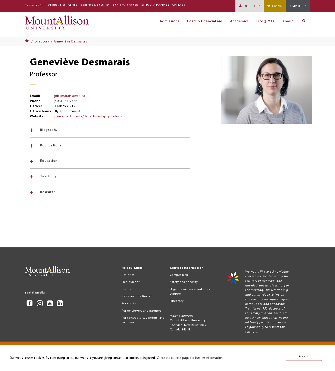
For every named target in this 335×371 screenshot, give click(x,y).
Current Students (62, 5)
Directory (252, 6)
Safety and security (184, 282)
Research (48, 192)
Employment (131, 282)
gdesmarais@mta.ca (69, 96)
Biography (49, 130)
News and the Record (137, 296)
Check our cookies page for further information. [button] (190, 358)
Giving (277, 6)
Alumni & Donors (155, 5)
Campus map (179, 275)
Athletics (128, 275)
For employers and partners (142, 311)
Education (48, 161)
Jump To (295, 6)
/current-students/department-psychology (88, 116)
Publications (51, 145)
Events (126, 289)
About (287, 21)
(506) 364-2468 (65, 101)
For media (129, 303)
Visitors (178, 5)
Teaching (48, 176)
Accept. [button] (304, 356)
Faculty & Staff (125, 5)
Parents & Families (95, 5)
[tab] (110, 130)
